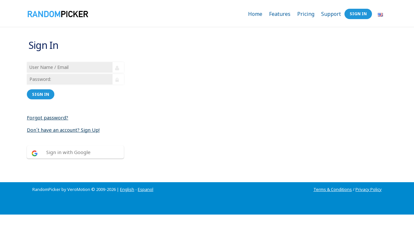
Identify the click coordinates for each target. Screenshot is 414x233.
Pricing (305, 13)
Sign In (358, 14)
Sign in (41, 90)
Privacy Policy (368, 181)
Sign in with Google (69, 148)
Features (279, 13)
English (127, 181)
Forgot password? (48, 113)
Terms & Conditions (332, 181)
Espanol (145, 181)
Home (255, 13)
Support (331, 13)
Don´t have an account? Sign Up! (64, 126)
